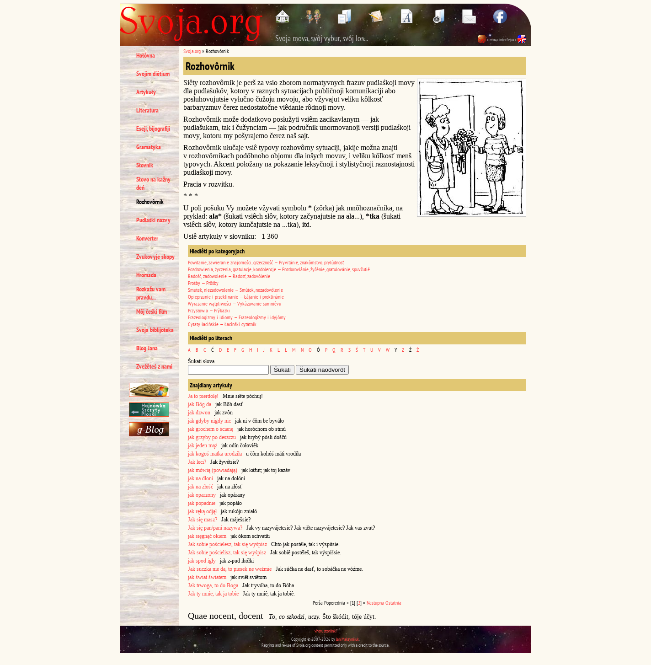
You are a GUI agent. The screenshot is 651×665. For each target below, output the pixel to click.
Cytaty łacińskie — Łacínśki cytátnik (222, 324)
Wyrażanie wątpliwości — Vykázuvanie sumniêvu (234, 303)
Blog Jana (147, 348)
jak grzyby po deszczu (212, 437)
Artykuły (146, 92)
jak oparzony (202, 495)
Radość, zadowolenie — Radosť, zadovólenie (229, 276)
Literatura (147, 110)
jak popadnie (201, 503)
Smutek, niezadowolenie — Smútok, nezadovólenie (235, 289)
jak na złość (200, 486)
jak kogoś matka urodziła (215, 453)
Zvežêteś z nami (154, 366)
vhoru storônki (325, 631)
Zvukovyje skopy (155, 256)
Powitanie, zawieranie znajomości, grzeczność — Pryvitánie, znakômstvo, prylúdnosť (266, 262)
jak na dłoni (200, 478)
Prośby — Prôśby (203, 282)
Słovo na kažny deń (153, 183)
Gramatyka (148, 147)
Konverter (147, 238)
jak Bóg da (199, 404)
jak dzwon (199, 412)
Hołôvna (145, 55)
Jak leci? (197, 462)
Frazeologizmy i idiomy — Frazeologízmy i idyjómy (237, 317)
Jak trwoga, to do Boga (213, 585)
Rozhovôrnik (150, 202)
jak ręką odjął (202, 511)
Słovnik (144, 165)
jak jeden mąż (202, 445)
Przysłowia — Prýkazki (209, 310)
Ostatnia (393, 602)
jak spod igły (202, 561)
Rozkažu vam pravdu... (150, 293)
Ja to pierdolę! (203, 396)
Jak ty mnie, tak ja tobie (213, 593)
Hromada (146, 275)
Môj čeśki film (151, 311)
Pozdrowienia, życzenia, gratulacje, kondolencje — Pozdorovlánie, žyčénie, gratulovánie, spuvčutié (279, 269)
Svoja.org (192, 51)
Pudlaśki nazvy (153, 220)
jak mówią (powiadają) (212, 470)
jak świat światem (207, 577)
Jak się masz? (202, 519)
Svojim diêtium (153, 74)
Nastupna (375, 602)
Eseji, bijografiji (153, 128)
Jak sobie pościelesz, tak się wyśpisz (227, 544)
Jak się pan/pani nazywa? (215, 528)
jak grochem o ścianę (210, 429)
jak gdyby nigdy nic (209, 421)
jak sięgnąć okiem (207, 536)
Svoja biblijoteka (155, 330)
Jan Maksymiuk (347, 639)
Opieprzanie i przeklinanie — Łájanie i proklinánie (236, 296)
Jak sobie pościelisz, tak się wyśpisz (227, 552)
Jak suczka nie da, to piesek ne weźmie (230, 569)
